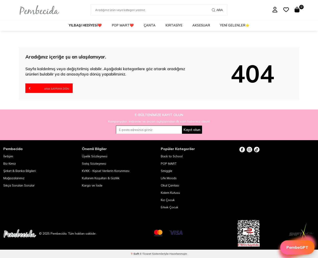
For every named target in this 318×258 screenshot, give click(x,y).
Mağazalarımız (14, 178)
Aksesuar (201, 25)
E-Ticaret (145, 253)
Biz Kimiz (9, 164)
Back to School (172, 156)
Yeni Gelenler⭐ (235, 25)
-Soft (135, 253)
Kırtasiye (173, 25)
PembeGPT (297, 247)
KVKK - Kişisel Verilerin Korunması (105, 171)
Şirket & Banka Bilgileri (19, 171)
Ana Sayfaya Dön (49, 88)
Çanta (149, 25)
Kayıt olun (192, 129)
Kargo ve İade (92, 185)
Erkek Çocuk (169, 207)
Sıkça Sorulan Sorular (19, 185)
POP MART (169, 164)
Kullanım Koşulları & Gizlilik (100, 178)
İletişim (8, 156)
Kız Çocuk (168, 200)
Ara (217, 10)
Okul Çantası (170, 185)
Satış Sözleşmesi (94, 164)
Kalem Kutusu (170, 193)
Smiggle (166, 171)
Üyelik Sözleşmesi (94, 156)
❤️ (85, 25)
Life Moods (169, 178)
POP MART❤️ (123, 25)
